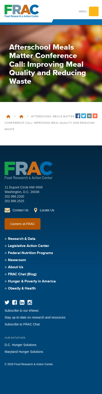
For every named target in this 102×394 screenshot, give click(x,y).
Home (8, 116)
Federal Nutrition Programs (30, 253)
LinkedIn (22, 302)
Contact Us (20, 210)
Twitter (7, 302)
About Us (15, 267)
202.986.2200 (14, 196)
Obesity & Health (22, 288)
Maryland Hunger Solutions (24, 352)
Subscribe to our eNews (22, 310)
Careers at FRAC (22, 224)
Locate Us (47, 210)
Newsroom (17, 260)
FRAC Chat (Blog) (22, 274)
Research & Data (21, 239)
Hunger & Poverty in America (32, 281)
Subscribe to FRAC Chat (22, 324)
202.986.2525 (14, 201)
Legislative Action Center (28, 246)
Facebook (14, 302)
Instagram (29, 302)
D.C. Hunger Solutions (20, 345)
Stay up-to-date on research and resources (35, 317)
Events (21, 116)
